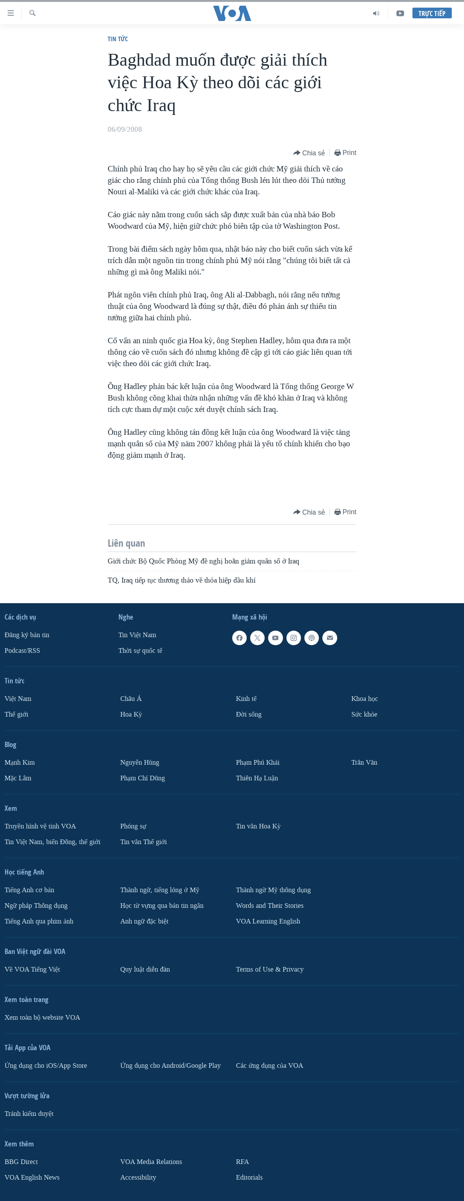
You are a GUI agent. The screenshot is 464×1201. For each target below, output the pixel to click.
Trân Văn (364, 762)
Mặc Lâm (18, 778)
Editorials (249, 1177)
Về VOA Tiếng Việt (32, 969)
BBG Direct (21, 1161)
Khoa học (364, 698)
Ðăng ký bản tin (27, 635)
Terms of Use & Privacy (270, 969)
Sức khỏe (364, 714)
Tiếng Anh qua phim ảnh (39, 921)
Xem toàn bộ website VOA (42, 1017)
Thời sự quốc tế (140, 650)
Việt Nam (18, 698)
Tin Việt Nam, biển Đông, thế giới (52, 842)
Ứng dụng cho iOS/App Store (46, 1065)
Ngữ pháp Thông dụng (36, 905)
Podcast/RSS (22, 650)
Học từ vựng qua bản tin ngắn (162, 905)
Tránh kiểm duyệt (29, 1113)
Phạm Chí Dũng (142, 778)
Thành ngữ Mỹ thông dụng (273, 890)
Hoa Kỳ (131, 714)
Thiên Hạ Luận (257, 778)
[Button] (309, 153)
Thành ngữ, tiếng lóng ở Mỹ (159, 890)
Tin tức (118, 38)
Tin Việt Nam (137, 635)
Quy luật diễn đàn (145, 969)
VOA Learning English (268, 921)
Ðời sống (249, 714)
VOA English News (32, 1177)
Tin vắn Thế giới (143, 842)
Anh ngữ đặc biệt (144, 921)
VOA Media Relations (151, 1161)
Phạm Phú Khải (258, 762)
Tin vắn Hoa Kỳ (258, 826)
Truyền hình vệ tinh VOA (40, 826)
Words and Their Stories (270, 905)
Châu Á (131, 698)
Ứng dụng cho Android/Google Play (170, 1065)
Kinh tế (246, 698)
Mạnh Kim (20, 762)
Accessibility (138, 1177)
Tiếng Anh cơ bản (29, 890)
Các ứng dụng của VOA (269, 1065)
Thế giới (16, 714)
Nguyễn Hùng (139, 762)
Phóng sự (133, 826)
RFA (242, 1161)
